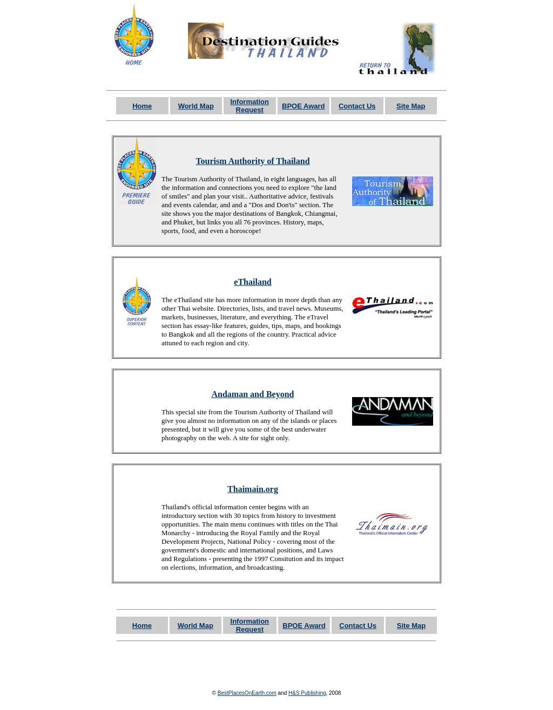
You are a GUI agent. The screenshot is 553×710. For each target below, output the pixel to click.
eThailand (252, 281)
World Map (196, 106)
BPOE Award (303, 106)
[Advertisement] (276, 664)
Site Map (410, 106)
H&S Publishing (307, 693)
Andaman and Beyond (253, 394)
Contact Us (357, 106)
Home (142, 106)
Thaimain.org (252, 489)
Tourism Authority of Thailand (252, 161)
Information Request (250, 106)
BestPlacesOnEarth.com (247, 693)
